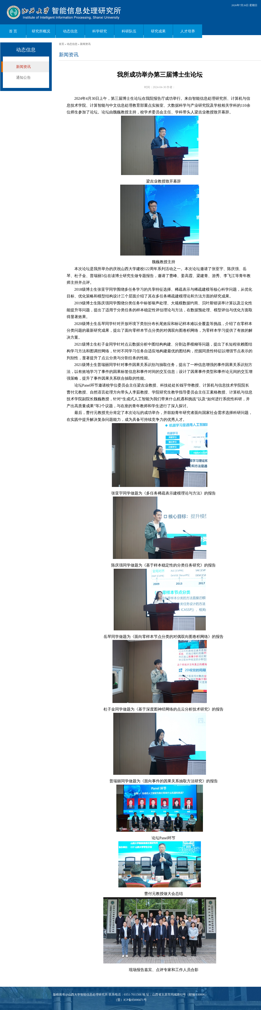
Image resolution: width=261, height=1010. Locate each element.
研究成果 (158, 31)
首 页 (13, 31)
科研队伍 (129, 31)
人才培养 (187, 31)
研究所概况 (41, 31)
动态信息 (70, 31)
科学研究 (99, 31)
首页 (61, 43)
